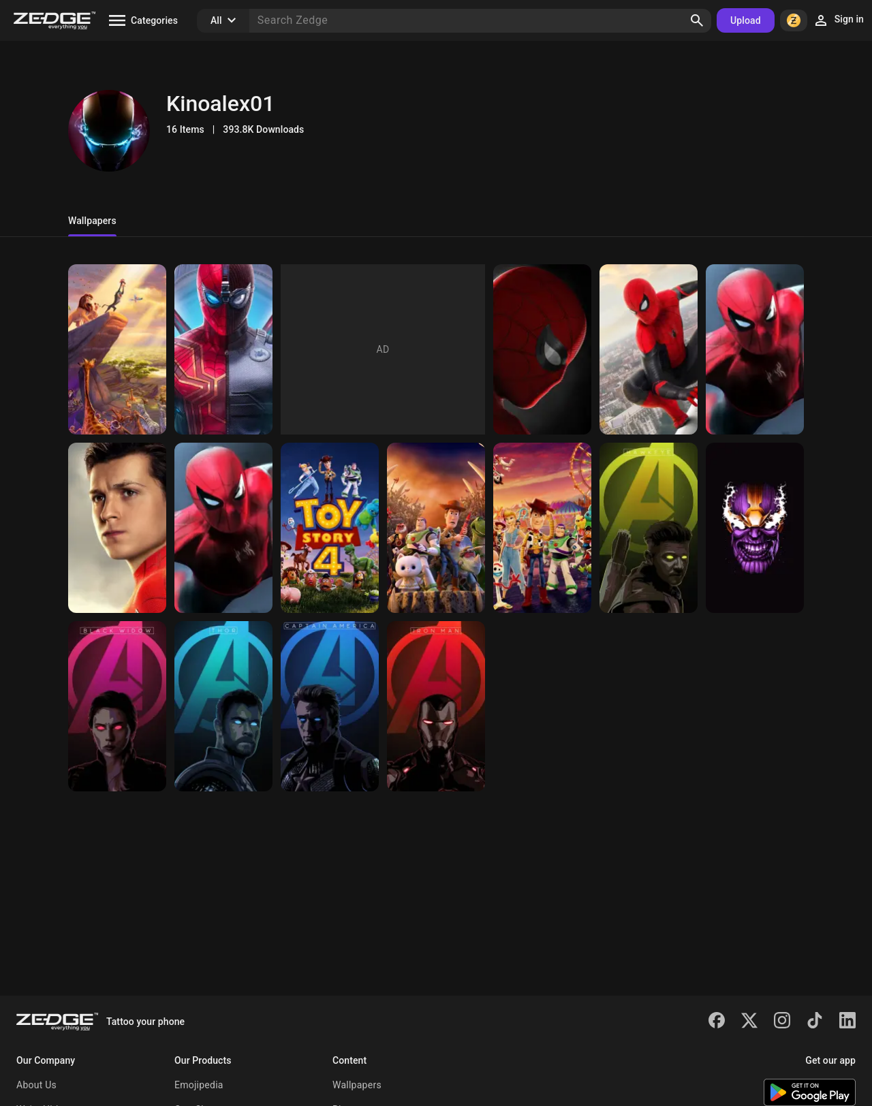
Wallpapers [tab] (92, 220)
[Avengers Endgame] (649, 528)
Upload (745, 20)
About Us (36, 1084)
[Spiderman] (223, 349)
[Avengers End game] (117, 706)
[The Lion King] (117, 349)
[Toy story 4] (330, 528)
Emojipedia (198, 1084)
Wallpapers (357, 1084)
